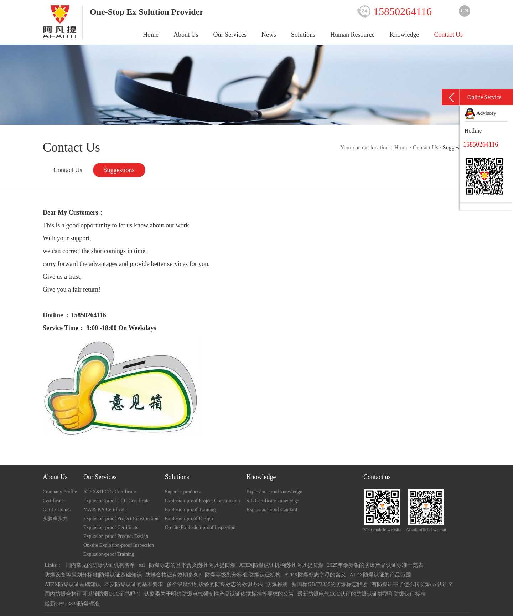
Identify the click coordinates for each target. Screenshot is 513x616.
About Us (185, 34)
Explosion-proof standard (272, 509)
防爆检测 (277, 584)
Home (151, 34)
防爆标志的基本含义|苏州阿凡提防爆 (192, 565)
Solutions (303, 34)
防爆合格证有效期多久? (173, 575)
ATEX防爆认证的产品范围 (380, 575)
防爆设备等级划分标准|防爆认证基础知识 (93, 575)
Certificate (53, 500)
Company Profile (60, 491)
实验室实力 (55, 518)
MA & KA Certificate (105, 509)
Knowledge (404, 34)
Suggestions (119, 170)
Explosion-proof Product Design (115, 536)
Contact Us (448, 34)
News (268, 34)
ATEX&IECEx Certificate (109, 491)
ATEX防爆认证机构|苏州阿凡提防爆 (281, 565)
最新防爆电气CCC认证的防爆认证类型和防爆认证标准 (361, 594)
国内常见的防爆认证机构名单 (100, 565)
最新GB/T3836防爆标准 (72, 603)
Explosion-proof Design (189, 518)
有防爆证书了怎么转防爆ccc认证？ (413, 584)
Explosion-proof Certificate (110, 527)
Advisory (480, 113)
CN (464, 11)
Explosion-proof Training (108, 554)
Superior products (183, 491)
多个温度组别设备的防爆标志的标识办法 (215, 584)
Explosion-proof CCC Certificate (116, 500)
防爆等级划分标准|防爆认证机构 (243, 575)
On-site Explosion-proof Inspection (118, 545)
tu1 (142, 565)
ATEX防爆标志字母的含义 (315, 575)
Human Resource (352, 34)
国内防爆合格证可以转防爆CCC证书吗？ (93, 594)
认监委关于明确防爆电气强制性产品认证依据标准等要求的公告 (219, 594)
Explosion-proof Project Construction (121, 518)
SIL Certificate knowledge (273, 500)
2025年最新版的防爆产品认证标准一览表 (375, 565)
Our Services (230, 34)
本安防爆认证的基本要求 (133, 584)
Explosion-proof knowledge (274, 491)
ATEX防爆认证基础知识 (73, 584)
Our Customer (57, 509)
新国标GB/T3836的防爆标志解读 (329, 584)
